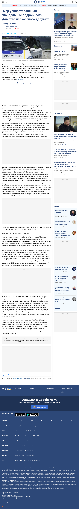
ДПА (34, 435)
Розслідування (45, 421)
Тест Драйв (17, 440)
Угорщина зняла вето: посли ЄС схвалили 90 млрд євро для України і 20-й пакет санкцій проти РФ (65, 151)
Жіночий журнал (36, 460)
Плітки (20, 460)
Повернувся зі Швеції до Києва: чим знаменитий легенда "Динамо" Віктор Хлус (62, 289)
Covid (33, 455)
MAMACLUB (28, 455)
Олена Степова (58, 282)
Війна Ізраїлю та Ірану (34, 5)
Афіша (16, 460)
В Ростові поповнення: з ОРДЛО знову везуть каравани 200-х (62, 278)
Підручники (21, 435)
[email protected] (20, 498)
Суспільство (64, 421)
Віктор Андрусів (58, 303)
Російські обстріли (53, 5)
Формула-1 (36, 430)
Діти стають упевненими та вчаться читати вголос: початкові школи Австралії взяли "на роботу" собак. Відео (61, 49)
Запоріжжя (25, 425)
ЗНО (38, 435)
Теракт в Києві (63, 5)
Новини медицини (19, 455)
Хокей (27, 430)
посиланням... (27, 341)
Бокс (31, 430)
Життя (33, 421)
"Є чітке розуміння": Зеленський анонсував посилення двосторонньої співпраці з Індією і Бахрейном (65, 164)
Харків (19, 425)
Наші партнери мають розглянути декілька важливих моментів (65, 141)
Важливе (57, 10)
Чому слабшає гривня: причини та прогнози (61, 268)
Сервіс (35, 440)
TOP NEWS (58, 113)
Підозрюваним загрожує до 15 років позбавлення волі (63, 38)
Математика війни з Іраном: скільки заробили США (62, 299)
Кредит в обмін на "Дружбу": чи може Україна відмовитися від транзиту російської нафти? (62, 233)
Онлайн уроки (28, 435)
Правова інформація (50, 388)
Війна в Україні (23, 5)
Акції (31, 440)
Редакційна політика (17, 378)
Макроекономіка (29, 450)
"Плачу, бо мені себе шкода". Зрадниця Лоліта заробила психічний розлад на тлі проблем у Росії (61, 67)
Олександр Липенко (59, 293)
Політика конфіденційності (67, 388)
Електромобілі (24, 440)
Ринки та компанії (19, 450)
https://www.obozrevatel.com (53, 467)
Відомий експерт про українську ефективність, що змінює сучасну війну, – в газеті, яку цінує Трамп (61, 212)
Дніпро (31, 425)
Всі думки (58, 308)
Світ (22, 421)
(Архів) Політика (35, 378)
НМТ (41, 435)
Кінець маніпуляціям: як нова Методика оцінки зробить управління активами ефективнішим (62, 222)
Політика (14, 421)
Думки (56, 207)
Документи (33, 391)
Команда (32, 388)
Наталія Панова (58, 227)
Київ (16, 425)
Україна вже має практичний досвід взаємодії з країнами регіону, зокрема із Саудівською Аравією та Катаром (64, 170)
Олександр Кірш (58, 216)
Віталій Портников (59, 237)
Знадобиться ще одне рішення (61, 155)
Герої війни (15, 5)
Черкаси (36, 425)
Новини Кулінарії (28, 445)
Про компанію (18, 388)
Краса (25, 460)
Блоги (53, 421)
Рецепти (17, 445)
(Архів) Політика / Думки (11, 26)
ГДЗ (16, 435)
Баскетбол (22, 430)
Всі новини (74, 421)
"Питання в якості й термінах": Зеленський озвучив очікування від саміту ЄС (65, 136)
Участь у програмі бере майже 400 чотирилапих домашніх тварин (61, 56)
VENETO (44, 5)
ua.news (20, 79)
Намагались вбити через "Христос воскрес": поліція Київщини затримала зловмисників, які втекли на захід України (65, 33)
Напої (21, 445)
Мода (29, 460)
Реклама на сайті (19, 391)
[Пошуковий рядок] (76, 2)
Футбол (16, 430)
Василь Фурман (58, 271)
